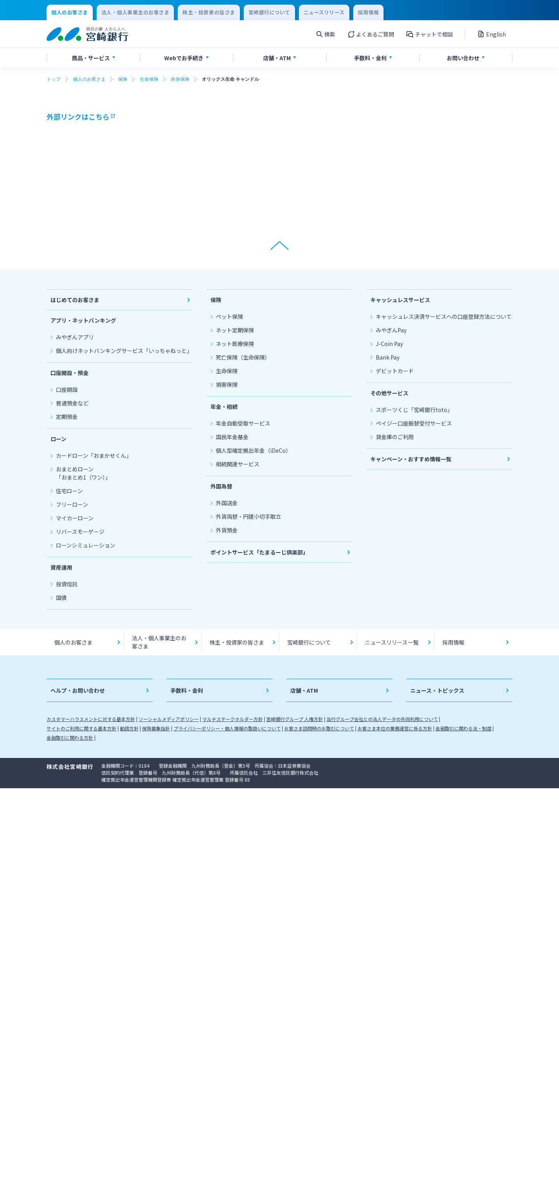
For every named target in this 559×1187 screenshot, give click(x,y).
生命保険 (149, 79)
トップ (54, 79)
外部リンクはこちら (78, 116)
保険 (122, 79)
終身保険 (180, 79)
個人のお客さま (89, 79)
